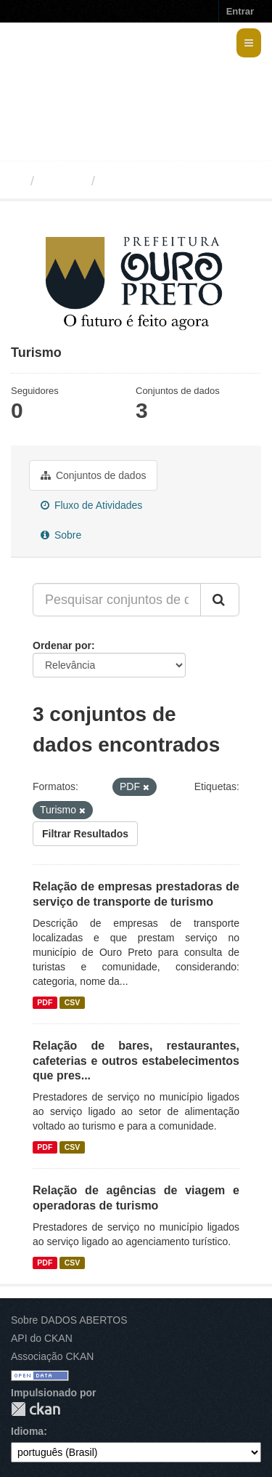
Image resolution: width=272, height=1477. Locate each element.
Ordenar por (62, 645)
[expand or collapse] (248, 42)
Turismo (127, 181)
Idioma (27, 1431)
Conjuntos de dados (93, 475)
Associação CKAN (52, 1356)
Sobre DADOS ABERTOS (69, 1320)
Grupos (62, 181)
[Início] (17, 181)
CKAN (35, 1409)
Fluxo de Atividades (91, 505)
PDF (44, 1002)
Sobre (61, 535)
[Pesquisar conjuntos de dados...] (117, 599)
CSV (73, 1002)
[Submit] (219, 599)
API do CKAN (42, 1338)
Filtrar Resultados (85, 834)
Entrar (240, 11)
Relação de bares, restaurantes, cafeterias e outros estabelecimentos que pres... (136, 1060)
